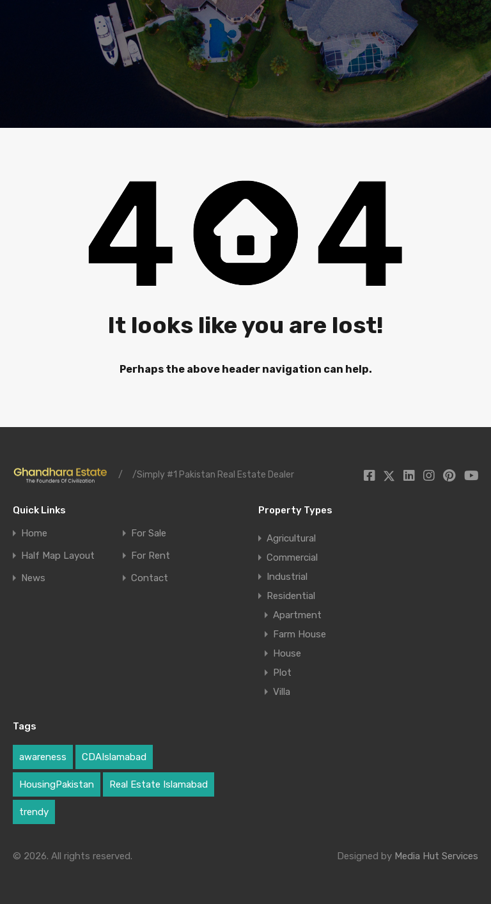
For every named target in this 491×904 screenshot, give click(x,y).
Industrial (287, 576)
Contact (149, 578)
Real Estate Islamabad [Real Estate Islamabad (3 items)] (158, 784)
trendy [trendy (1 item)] (34, 812)
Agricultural (291, 538)
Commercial (292, 557)
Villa (281, 691)
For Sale (148, 533)
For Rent (150, 556)
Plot (282, 672)
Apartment (297, 615)
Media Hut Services (436, 856)
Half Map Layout (58, 556)
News (33, 578)
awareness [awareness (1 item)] (42, 757)
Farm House (299, 634)
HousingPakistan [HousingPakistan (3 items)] (56, 784)
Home (34, 533)
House (287, 653)
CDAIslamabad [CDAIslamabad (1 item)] (114, 757)
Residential (291, 596)
